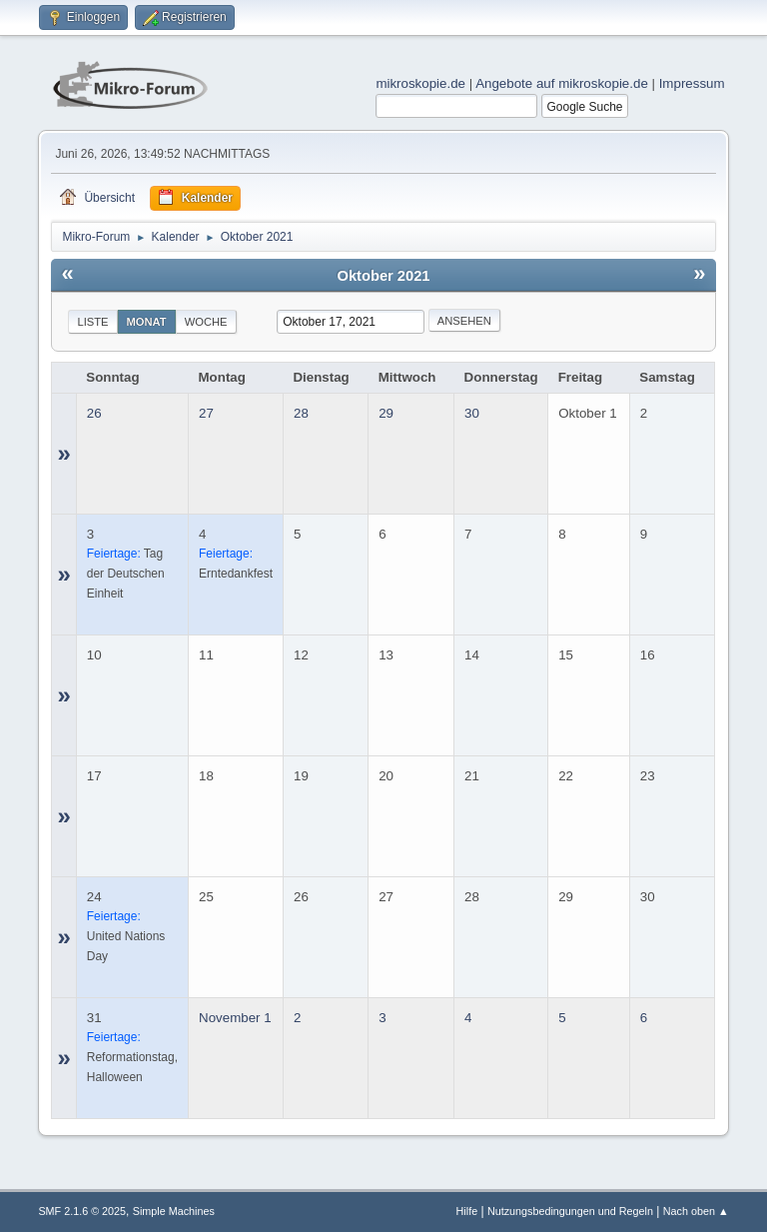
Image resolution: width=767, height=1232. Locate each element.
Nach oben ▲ (696, 1211)
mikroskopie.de (420, 83)
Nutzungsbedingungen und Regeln (570, 1211)
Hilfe (467, 1211)
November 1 (235, 1017)
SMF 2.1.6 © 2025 (82, 1211)
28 (301, 413)
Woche (206, 322)
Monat (147, 322)
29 (386, 413)
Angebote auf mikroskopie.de (561, 83)
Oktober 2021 (384, 276)
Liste (92, 322)
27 (206, 413)
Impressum (692, 83)
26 (94, 413)
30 (471, 413)
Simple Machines (174, 1211)
